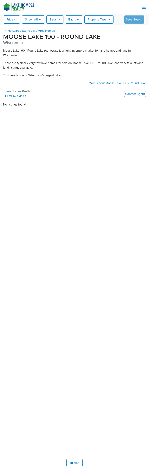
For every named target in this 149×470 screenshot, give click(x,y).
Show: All (31, 19)
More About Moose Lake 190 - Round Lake (117, 83)
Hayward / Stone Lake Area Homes (31, 31)
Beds (53, 19)
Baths (72, 19)
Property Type (97, 19)
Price (9, 19)
